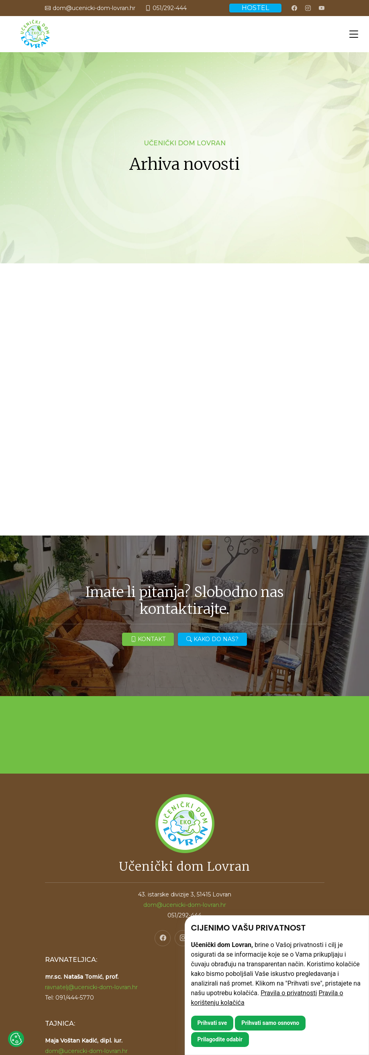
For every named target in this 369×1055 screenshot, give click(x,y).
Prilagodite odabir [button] (220, 1039)
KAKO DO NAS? (212, 639)
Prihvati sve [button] (212, 1023)
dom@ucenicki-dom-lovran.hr (86, 1051)
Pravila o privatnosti (289, 993)
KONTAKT (147, 639)
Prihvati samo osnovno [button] (270, 1023)
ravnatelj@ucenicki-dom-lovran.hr (91, 987)
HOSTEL (255, 8)
